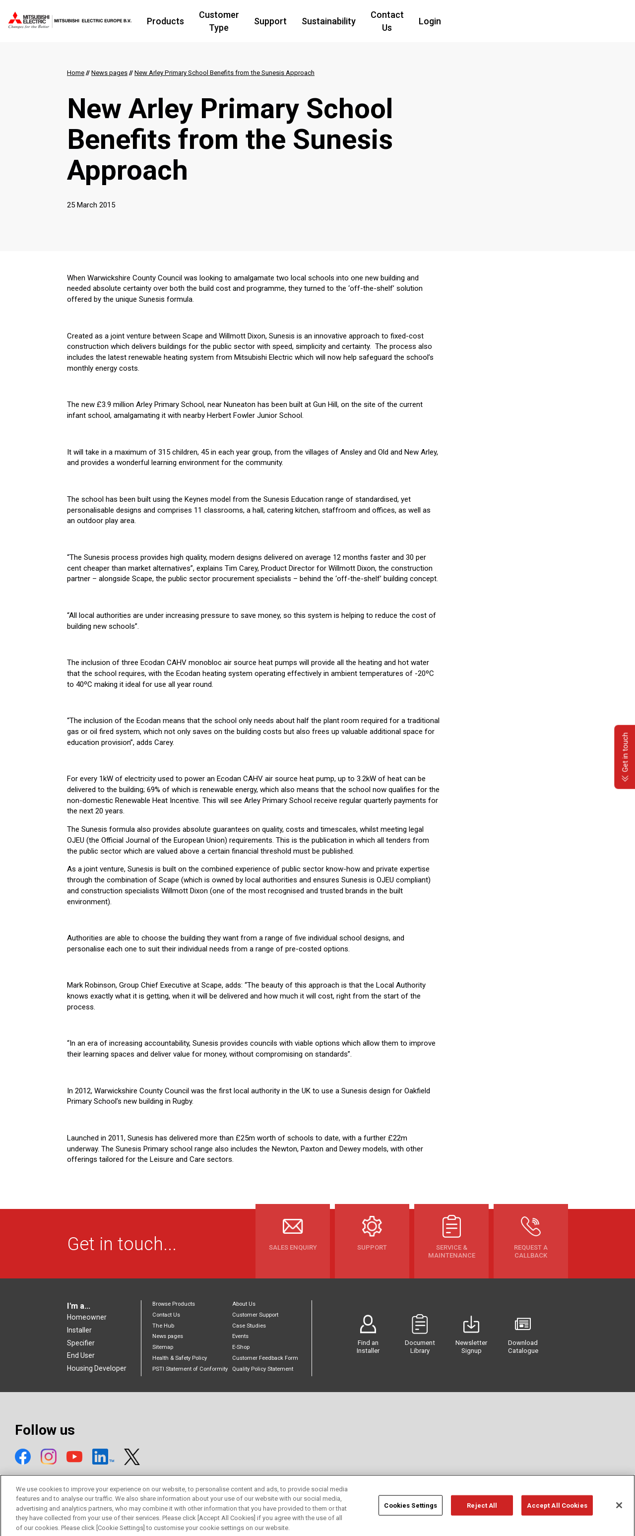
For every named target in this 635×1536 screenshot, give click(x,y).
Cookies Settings (410, 1514)
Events (240, 1336)
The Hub (163, 1326)
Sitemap (162, 1347)
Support (329, 21)
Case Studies (249, 1326)
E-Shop (241, 1347)
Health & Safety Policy (179, 1358)
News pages (167, 1336)
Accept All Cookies (557, 1514)
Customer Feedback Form (265, 1358)
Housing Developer (97, 1368)
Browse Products (173, 1304)
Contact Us (452, 21)
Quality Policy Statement (262, 1369)
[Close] (619, 1514)
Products (202, 21)
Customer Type (267, 21)
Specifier (81, 1343)
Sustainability (388, 21)
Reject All (482, 1514)
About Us (243, 1304)
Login (501, 21)
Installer (79, 1330)
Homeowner (87, 1317)
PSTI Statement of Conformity (190, 1369)
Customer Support (255, 1315)
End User (81, 1355)
